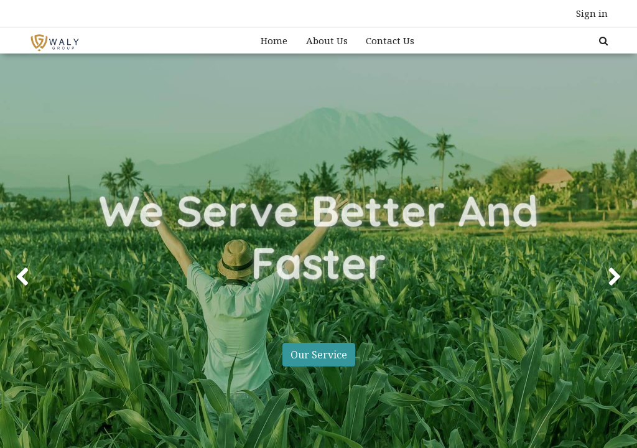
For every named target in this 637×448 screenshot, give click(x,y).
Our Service (318, 354)
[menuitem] (274, 40)
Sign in (592, 13)
